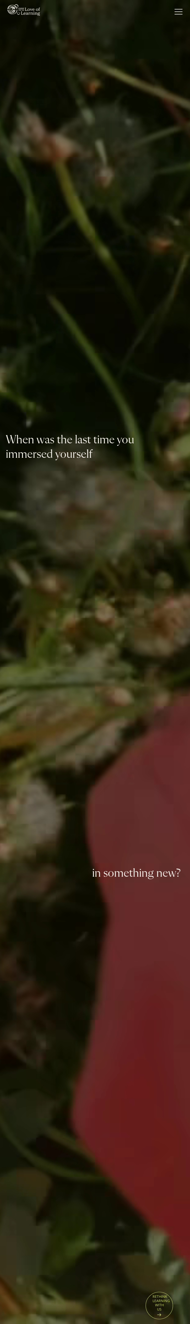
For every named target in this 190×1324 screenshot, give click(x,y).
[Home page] (23, 12)
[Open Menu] (179, 12)
